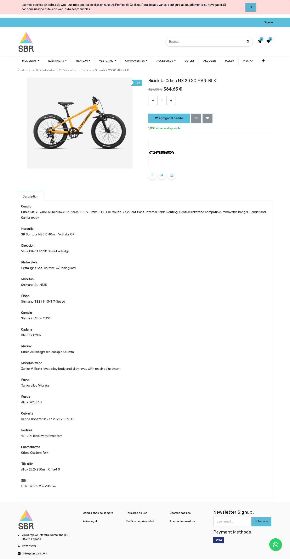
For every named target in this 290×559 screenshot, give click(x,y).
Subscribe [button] (261, 521)
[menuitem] (189, 60)
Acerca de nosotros (182, 521)
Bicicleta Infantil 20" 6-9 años (56, 70)
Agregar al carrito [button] (169, 118)
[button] (263, 60)
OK (250, 7)
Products (24, 70)
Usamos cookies (180, 512)
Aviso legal (90, 521)
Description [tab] (30, 196)
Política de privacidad (140, 521)
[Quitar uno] (153, 100)
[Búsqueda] (248, 41)
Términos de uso (136, 512)
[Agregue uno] (171, 100)
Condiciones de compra (98, 512)
